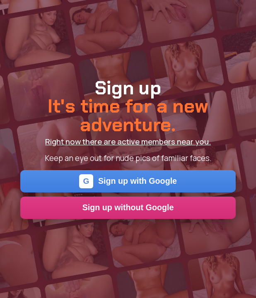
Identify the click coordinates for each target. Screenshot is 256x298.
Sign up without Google (128, 207)
